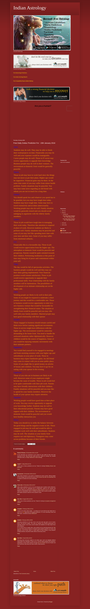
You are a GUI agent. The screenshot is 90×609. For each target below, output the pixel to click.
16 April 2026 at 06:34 (27, 538)
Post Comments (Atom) (24, 573)
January (65, 214)
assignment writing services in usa (40, 489)
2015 (63, 223)
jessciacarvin (20, 473)
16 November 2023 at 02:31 (30, 473)
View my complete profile (65, 232)
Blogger (50, 601)
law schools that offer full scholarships (45, 477)
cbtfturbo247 (34, 513)
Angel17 (19, 464)
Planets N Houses (21, 452)
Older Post (53, 571)
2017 (63, 210)
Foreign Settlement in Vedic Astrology (34, 457)
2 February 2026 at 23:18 (27, 508)
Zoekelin (19, 520)
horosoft (64, 230)
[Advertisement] (45, 126)
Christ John (20, 485)
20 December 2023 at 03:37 (29, 485)
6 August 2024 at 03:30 (27, 499)
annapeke (19, 508)
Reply (18, 459)
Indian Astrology (29, 7)
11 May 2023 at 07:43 (26, 464)
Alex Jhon (19, 499)
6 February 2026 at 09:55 (27, 520)
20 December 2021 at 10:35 (32, 452)
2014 (63, 224)
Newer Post (16, 571)
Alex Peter (19, 538)
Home (34, 571)
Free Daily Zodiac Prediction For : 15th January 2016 (69, 216)
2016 (63, 212)
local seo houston (41, 542)
